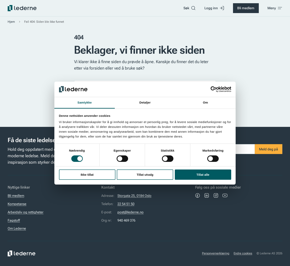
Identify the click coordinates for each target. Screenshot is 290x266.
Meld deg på (268, 149)
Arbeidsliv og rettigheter (26, 212)
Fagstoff (14, 220)
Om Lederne (17, 228)
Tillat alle (203, 174)
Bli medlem (245, 8)
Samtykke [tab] (85, 102)
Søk (189, 8)
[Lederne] (22, 8)
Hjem (11, 22)
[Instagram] (215, 195)
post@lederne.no (130, 212)
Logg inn (214, 8)
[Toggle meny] (274, 8)
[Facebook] (197, 195)
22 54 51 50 (125, 204)
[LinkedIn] (206, 195)
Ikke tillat (87, 174)
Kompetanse (17, 204)
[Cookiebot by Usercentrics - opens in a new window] (213, 89)
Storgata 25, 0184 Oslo (134, 196)
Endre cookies (243, 253)
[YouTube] (225, 195)
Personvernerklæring (215, 253)
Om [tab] (205, 102)
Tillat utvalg (145, 174)
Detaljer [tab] (145, 102)
